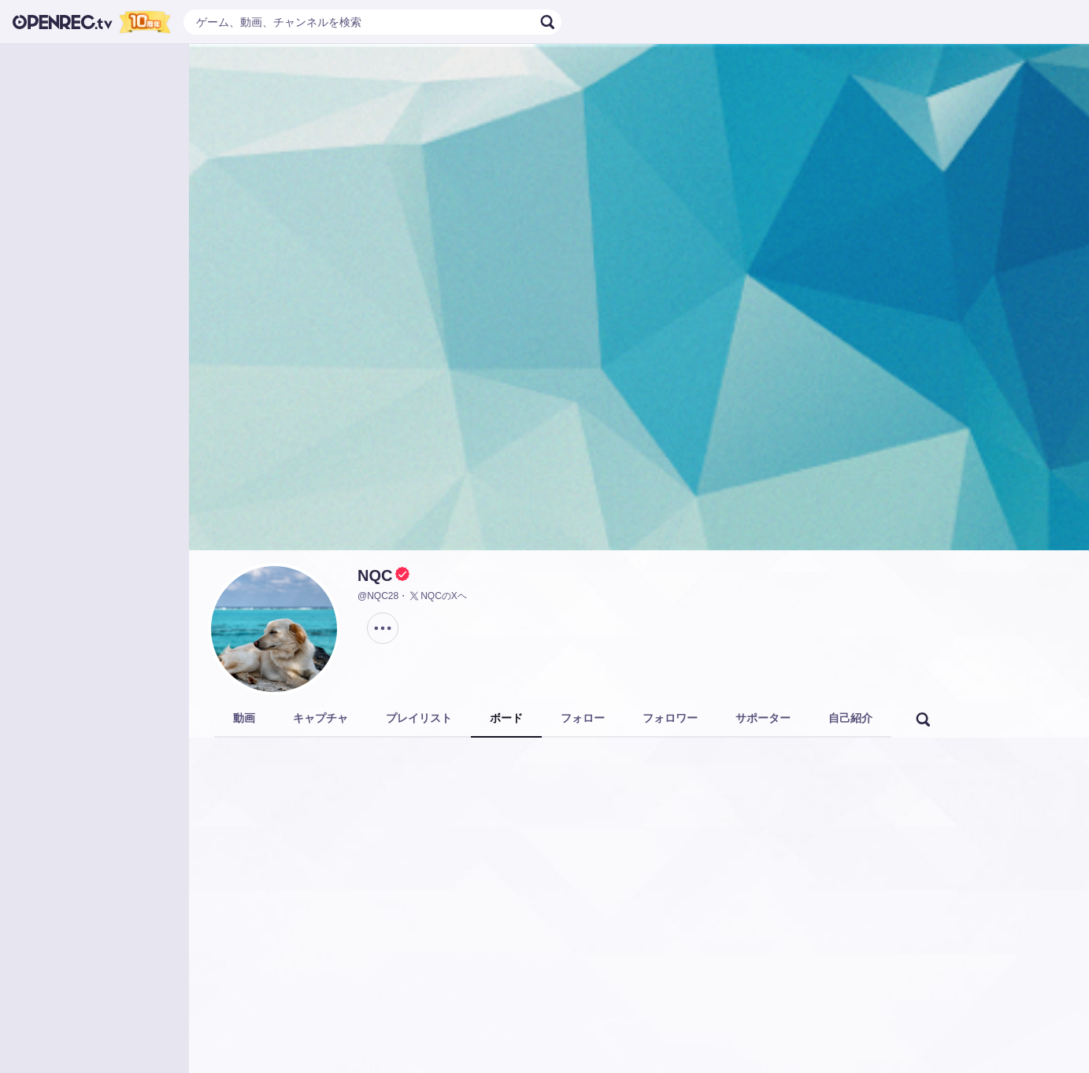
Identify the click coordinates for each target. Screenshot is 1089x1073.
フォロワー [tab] (670, 718)
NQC (374, 575)
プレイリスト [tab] (419, 718)
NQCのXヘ (437, 596)
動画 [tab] (244, 718)
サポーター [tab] (763, 718)
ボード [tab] (506, 718)
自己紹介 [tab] (850, 718)
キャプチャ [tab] (320, 718)
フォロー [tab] (583, 718)
